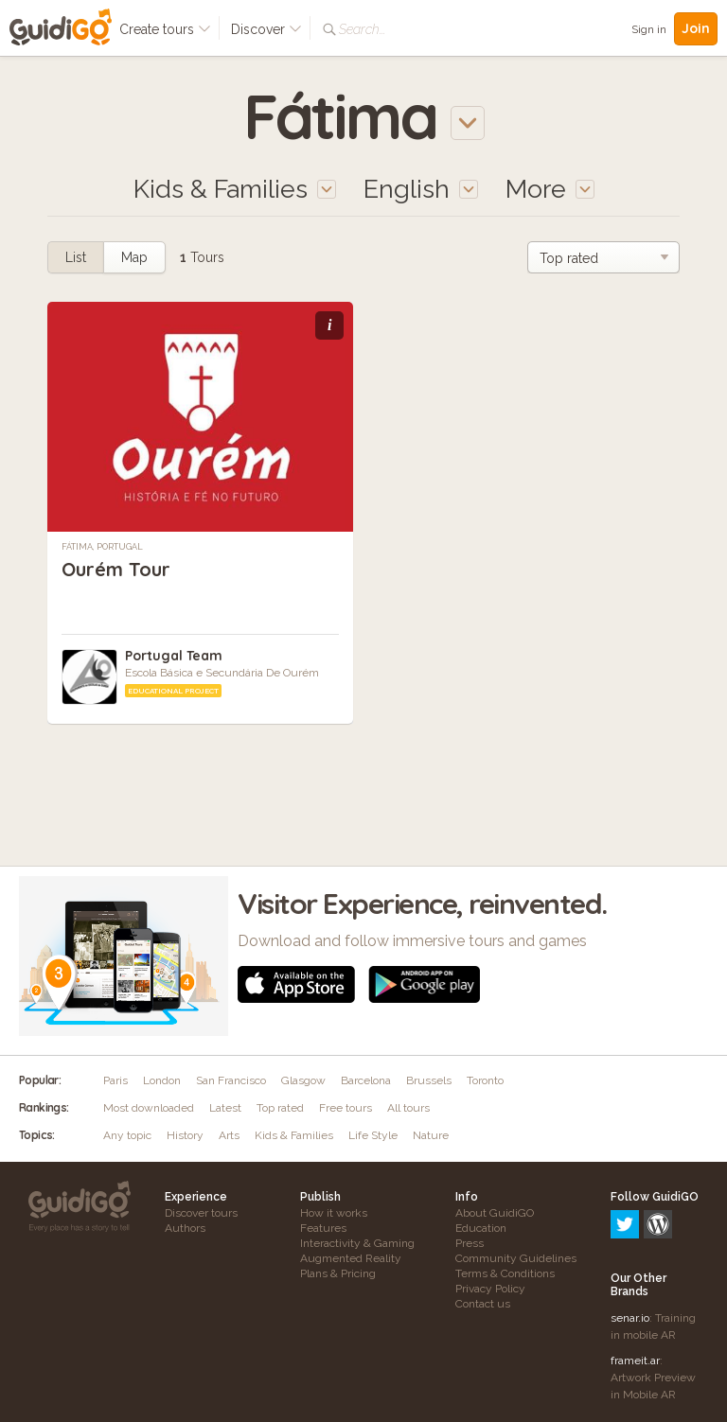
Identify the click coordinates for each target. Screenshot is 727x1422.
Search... (362, 29)
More (549, 188)
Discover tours (201, 1213)
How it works (333, 1213)
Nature (431, 1135)
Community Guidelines (515, 1258)
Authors (185, 1228)
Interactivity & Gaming (357, 1243)
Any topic (127, 1135)
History (185, 1135)
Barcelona (366, 1080)
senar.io (630, 1236)
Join (696, 28)
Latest (225, 1108)
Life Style (373, 1135)
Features (323, 1228)
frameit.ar (635, 1279)
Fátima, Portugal (102, 547)
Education (480, 1228)
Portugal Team (173, 655)
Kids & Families (294, 1135)
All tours (408, 1108)
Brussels (429, 1080)
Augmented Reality (350, 1258)
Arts (229, 1135)
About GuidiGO (494, 1213)
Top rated (280, 1108)
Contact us (482, 1303)
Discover (266, 29)
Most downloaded (148, 1108)
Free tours (345, 1108)
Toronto (485, 1080)
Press (469, 1243)
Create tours (165, 29)
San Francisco (231, 1080)
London (162, 1080)
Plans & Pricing (338, 1273)
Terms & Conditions (505, 1273)
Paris (115, 1080)
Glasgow (303, 1080)
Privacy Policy (490, 1288)
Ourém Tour (116, 569)
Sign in (648, 29)
